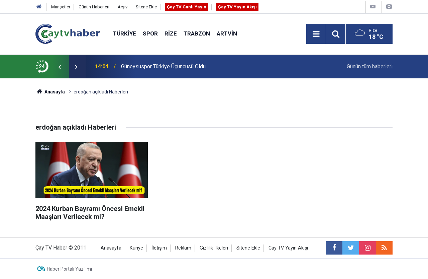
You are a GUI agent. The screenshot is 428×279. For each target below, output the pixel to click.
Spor (150, 33)
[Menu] (316, 34)
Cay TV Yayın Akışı (288, 248)
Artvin (227, 33)
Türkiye (124, 33)
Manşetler (60, 6)
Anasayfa (111, 248)
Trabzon (197, 33)
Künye (136, 248)
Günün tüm (370, 66)
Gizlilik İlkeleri (214, 248)
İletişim (159, 248)
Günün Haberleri (94, 6)
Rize (171, 33)
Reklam (183, 248)
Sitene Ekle (146, 6)
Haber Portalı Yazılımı (69, 269)
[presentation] (59, 67)
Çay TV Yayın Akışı (237, 6)
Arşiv (122, 6)
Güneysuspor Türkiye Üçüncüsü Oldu (163, 66)
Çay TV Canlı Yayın (186, 6)
